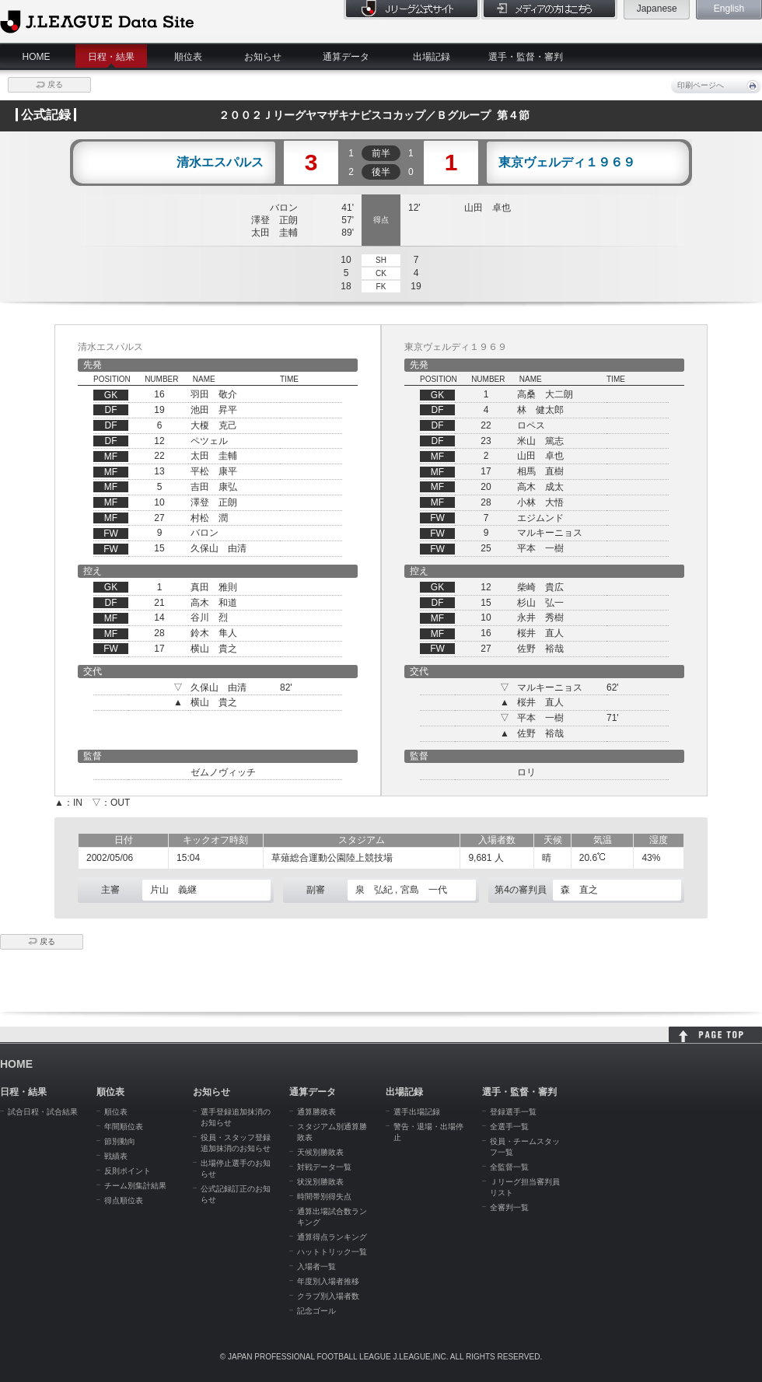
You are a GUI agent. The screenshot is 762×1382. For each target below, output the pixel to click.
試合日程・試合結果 (43, 1111)
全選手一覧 (509, 1126)
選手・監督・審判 (525, 56)
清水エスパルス (220, 162)
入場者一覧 (316, 1266)
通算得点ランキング (332, 1237)
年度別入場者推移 (328, 1281)
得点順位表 (123, 1200)
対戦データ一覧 (324, 1167)
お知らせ (262, 56)
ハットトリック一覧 (332, 1251)
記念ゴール (316, 1311)
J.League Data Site (97, 21)
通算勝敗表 (316, 1111)
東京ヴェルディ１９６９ (566, 162)
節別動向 (119, 1141)
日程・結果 (111, 56)
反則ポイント (127, 1171)
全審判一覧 (509, 1207)
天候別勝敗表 (320, 1152)
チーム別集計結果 (135, 1185)
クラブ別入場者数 (328, 1296)
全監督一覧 (509, 1167)
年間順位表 (123, 1126)
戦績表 (116, 1156)
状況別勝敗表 (320, 1181)
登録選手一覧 (513, 1111)
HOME (37, 56)
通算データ (346, 56)
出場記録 (431, 56)
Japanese (657, 8)
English (729, 8)
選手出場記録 (416, 1111)
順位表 (188, 56)
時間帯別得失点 (324, 1196)
